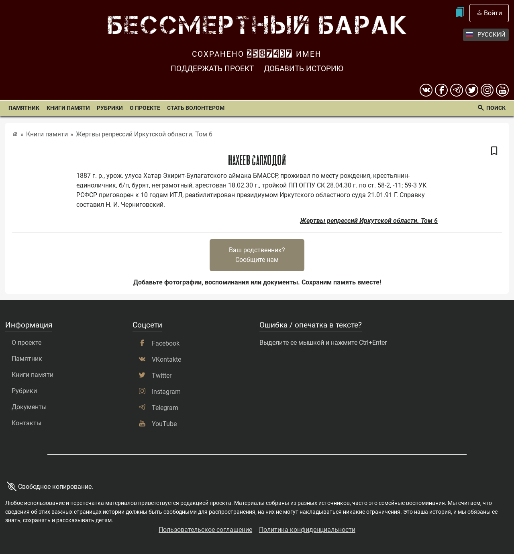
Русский (486, 34)
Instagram (166, 391)
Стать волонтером (195, 108)
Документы (29, 407)
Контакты (26, 423)
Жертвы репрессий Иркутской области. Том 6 (144, 134)
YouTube (164, 424)
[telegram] (456, 90)
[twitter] (471, 90)
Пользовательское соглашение (205, 529)
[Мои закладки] (460, 13)
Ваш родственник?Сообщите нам (257, 255)
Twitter (161, 375)
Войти (493, 13)
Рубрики (110, 108)
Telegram (165, 408)
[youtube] (502, 90)
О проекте (145, 108)
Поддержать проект (212, 68)
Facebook (165, 343)
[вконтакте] (426, 90)
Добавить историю (303, 68)
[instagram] (487, 90)
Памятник (23, 108)
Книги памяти (68, 108)
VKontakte (166, 359)
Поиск (496, 108)
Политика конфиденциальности (307, 529)
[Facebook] (441, 90)
